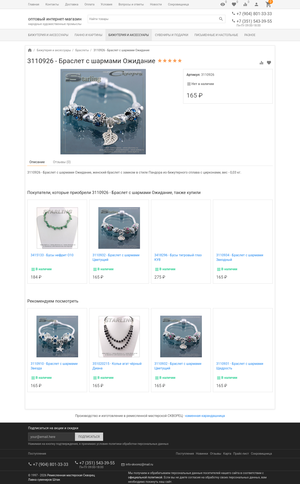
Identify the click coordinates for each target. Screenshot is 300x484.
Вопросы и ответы (131, 4)
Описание (37, 162)
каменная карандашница (205, 416)
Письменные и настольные (216, 35)
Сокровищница (178, 4)
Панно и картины (88, 35)
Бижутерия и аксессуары (48, 35)
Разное (249, 35)
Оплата (90, 4)
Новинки (202, 453)
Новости (156, 4)
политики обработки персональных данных (139, 443)
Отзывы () (62, 162)
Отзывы (215, 453)
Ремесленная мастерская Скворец (71, 475)
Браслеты (82, 50)
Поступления (37, 453)
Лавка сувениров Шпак (44, 479)
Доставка (71, 4)
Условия (106, 4)
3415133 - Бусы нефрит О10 (52, 255)
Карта (227, 453)
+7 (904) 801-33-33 (254, 13)
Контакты (52, 4)
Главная (33, 4)
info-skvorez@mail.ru (139, 464)
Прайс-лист (241, 453)
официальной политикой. (145, 477)
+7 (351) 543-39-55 (254, 21)
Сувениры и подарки (171, 35)
